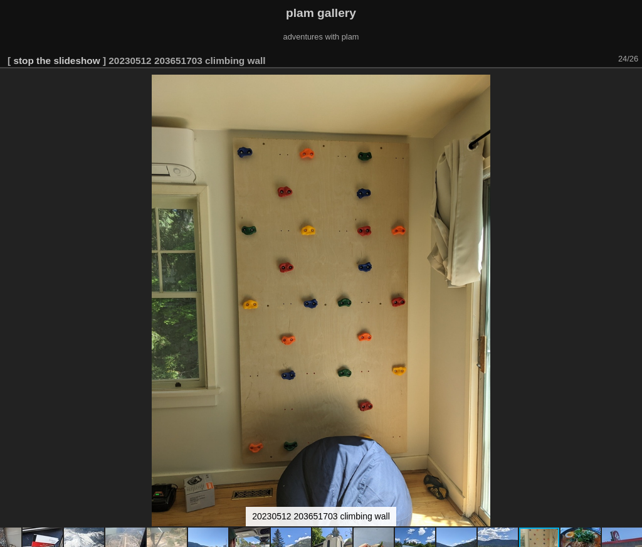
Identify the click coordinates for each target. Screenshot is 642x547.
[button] (631, 86)
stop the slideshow (56, 60)
